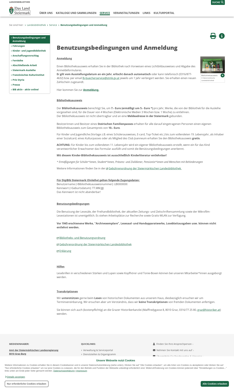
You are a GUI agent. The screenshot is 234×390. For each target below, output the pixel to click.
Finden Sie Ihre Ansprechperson (173, 343)
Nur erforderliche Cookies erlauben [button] (26, 383)
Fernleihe (18, 60)
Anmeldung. (91, 90)
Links (146, 13)
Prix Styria (18, 79)
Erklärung (65, 251)
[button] (15, 377)
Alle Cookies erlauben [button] (214, 383)
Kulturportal (164, 13)
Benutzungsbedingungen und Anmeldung (82, 25)
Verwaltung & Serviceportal (98, 350)
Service (105, 13)
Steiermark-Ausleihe (24, 70)
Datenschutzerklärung (64, 371)
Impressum (81, 371)
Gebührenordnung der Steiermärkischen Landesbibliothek (95, 244)
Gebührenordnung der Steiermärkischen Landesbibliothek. (145, 168)
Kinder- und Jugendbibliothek (29, 50)
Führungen (19, 45)
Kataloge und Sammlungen (76, 13)
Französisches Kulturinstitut (28, 74)
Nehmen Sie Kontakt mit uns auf (173, 350)
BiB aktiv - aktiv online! (26, 89)
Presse (16, 84)
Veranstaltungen (126, 13)
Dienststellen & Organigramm (99, 354)
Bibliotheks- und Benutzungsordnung (82, 238)
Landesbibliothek (35, 25)
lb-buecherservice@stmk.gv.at (101, 78)
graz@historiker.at (208, 310)
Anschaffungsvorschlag (26, 55)
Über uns (46, 13)
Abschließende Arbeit (25, 65)
